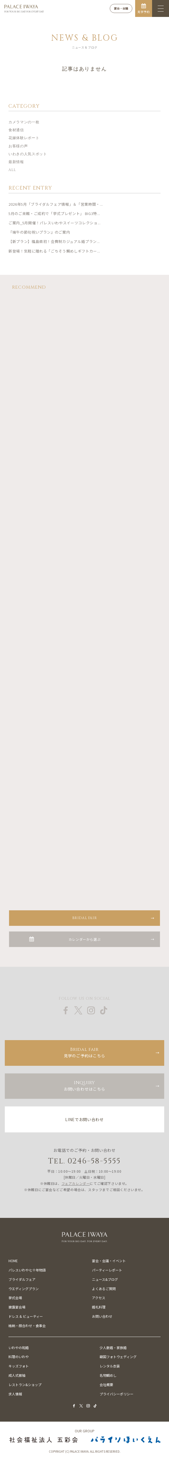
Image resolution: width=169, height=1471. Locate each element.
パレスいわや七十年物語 (27, 1270)
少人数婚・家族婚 (113, 1347)
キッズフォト (18, 1365)
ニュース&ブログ (105, 1279)
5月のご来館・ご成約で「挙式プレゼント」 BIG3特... (54, 213)
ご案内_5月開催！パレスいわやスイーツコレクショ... (54, 222)
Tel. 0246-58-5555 (84, 1161)
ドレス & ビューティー (25, 1316)
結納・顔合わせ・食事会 (27, 1325)
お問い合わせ (102, 1316)
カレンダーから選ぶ (84, 939)
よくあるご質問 (104, 1288)
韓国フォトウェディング (118, 1356)
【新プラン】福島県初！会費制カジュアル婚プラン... (54, 241)
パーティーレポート (107, 1270)
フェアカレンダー (76, 1183)
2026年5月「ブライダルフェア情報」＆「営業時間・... (55, 204)
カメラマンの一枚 (23, 122)
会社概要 (106, 1384)
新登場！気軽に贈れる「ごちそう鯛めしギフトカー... (54, 251)
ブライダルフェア (22, 1279)
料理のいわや (18, 1356)
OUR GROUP (85, 1431)
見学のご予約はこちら (84, 1052)
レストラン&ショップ (24, 1384)
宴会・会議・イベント (109, 1260)
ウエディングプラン (23, 1288)
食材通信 (16, 130)
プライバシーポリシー (116, 1393)
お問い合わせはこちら (84, 1086)
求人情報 (15, 1393)
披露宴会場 (16, 1307)
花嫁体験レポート (23, 138)
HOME (13, 1260)
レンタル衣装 (110, 1365)
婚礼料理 (99, 1307)
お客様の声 (18, 146)
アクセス (98, 1297)
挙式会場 (15, 1297)
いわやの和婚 (18, 1347)
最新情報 (16, 162)
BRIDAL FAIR (84, 918)
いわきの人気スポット (27, 154)
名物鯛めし (108, 1375)
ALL (12, 169)
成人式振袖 (16, 1375)
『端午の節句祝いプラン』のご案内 (39, 232)
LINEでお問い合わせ (84, 1119)
